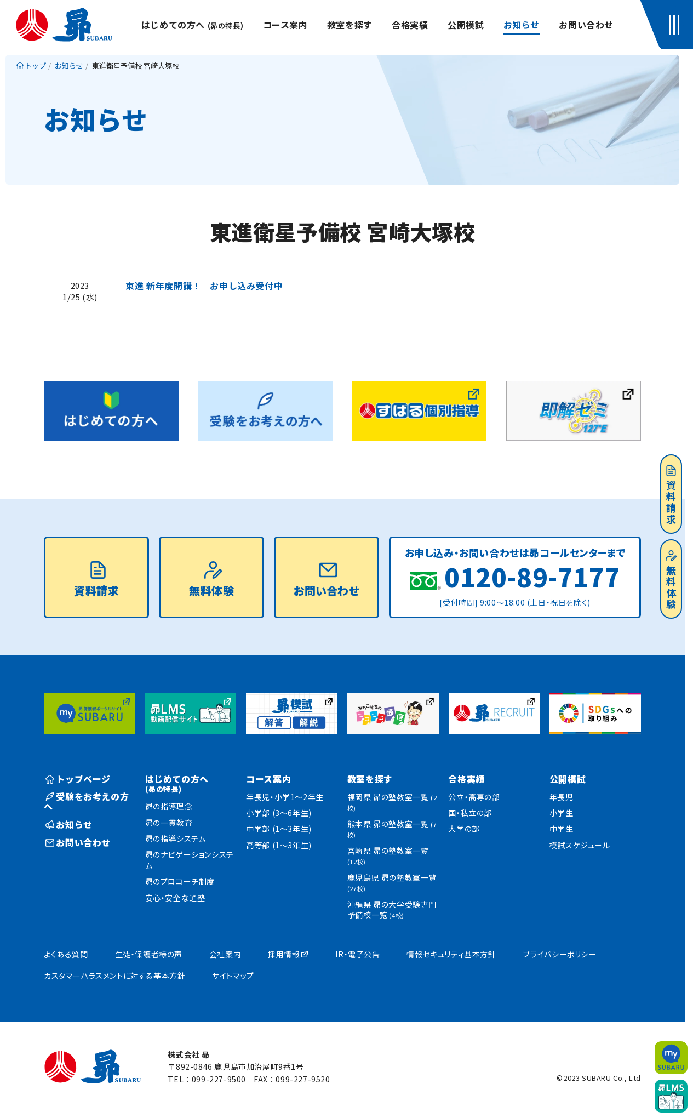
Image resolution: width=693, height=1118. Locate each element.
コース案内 (285, 24)
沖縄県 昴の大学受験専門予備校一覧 (392, 910)
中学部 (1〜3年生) (279, 828)
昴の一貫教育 (169, 822)
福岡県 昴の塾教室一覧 (392, 802)
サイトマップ (233, 975)
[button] (676, 24)
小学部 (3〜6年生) (279, 812)
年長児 (561, 796)
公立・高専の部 (474, 796)
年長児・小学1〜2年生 (285, 796)
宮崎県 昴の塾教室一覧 (388, 855)
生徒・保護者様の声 (148, 954)
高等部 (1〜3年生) (279, 845)
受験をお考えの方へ (86, 801)
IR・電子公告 (357, 954)
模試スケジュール (579, 845)
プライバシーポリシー (560, 954)
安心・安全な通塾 (175, 897)
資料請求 (671, 495)
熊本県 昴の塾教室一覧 (392, 829)
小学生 (561, 812)
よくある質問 (66, 954)
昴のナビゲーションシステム (189, 860)
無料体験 (671, 580)
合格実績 (410, 24)
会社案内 (225, 954)
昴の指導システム (175, 838)
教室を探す (350, 24)
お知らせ (521, 24)
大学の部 (463, 828)
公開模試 (466, 24)
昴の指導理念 (169, 806)
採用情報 (284, 954)
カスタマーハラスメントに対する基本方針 (114, 975)
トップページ (78, 778)
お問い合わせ (586, 24)
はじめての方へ (192, 24)
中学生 (561, 828)
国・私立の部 (470, 812)
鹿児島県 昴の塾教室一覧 (392, 882)
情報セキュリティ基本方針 (451, 954)
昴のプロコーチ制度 (180, 881)
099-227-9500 (219, 1079)
